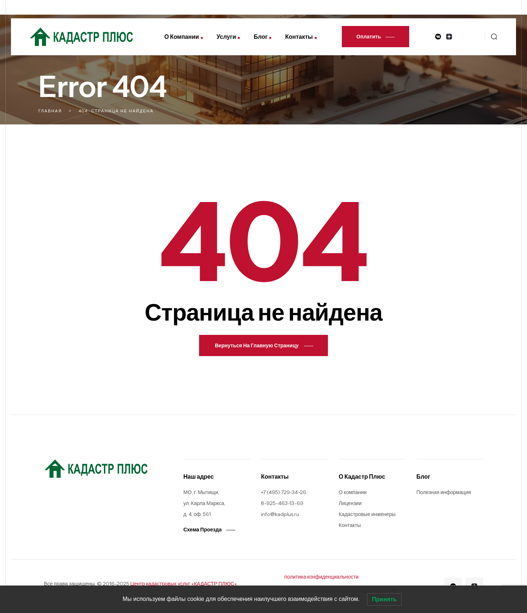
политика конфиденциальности (321, 576)
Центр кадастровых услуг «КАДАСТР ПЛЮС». (184, 583)
